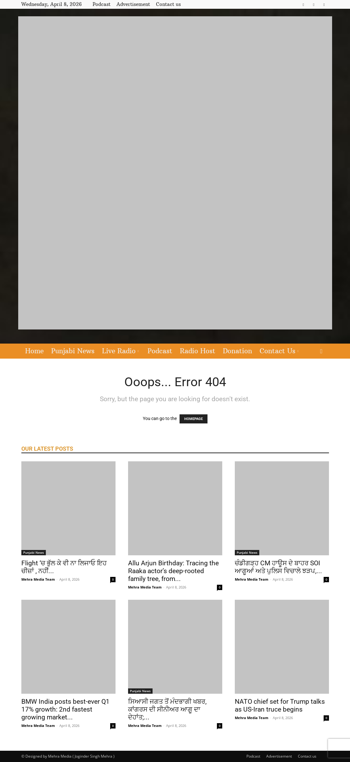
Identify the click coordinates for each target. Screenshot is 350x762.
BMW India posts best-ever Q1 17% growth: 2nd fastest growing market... (65, 709)
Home (34, 351)
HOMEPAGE (193, 419)
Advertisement (133, 4)
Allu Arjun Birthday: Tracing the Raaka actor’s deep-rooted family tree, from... (173, 571)
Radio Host (197, 351)
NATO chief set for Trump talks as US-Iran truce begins (280, 705)
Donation (237, 351)
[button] (321, 352)
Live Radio (120, 351)
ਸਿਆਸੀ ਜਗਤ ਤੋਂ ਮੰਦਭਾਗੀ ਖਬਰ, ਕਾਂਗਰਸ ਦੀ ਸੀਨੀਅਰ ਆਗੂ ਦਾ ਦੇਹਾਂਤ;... (167, 709)
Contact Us (279, 351)
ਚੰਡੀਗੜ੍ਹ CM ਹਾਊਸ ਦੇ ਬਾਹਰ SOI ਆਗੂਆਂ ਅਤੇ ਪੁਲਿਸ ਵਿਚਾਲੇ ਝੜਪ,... (278, 567)
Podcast (101, 4)
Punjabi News (72, 351)
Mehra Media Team (38, 579)
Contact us (168, 4)
